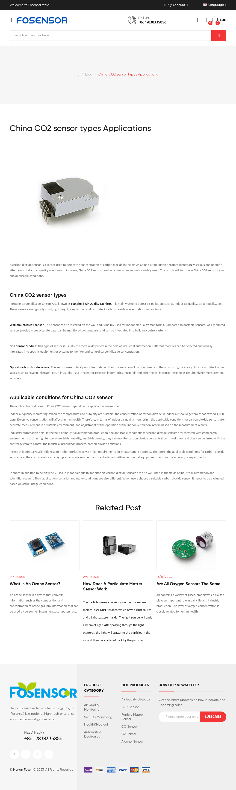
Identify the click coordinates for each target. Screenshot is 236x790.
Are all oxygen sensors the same (188, 584)
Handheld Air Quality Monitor (91, 304)
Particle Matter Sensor (132, 717)
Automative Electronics (92, 734)
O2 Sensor (128, 734)
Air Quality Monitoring (92, 707)
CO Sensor (129, 726)
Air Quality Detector (135, 699)
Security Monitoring (98, 717)
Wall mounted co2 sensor (27, 325)
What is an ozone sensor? (35, 584)
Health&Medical (96, 724)
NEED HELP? (34, 733)
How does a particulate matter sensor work (112, 587)
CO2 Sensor (130, 707)
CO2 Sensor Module (23, 346)
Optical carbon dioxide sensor (29, 367)
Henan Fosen (22, 769)
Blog (88, 74)
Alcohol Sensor (132, 741)
